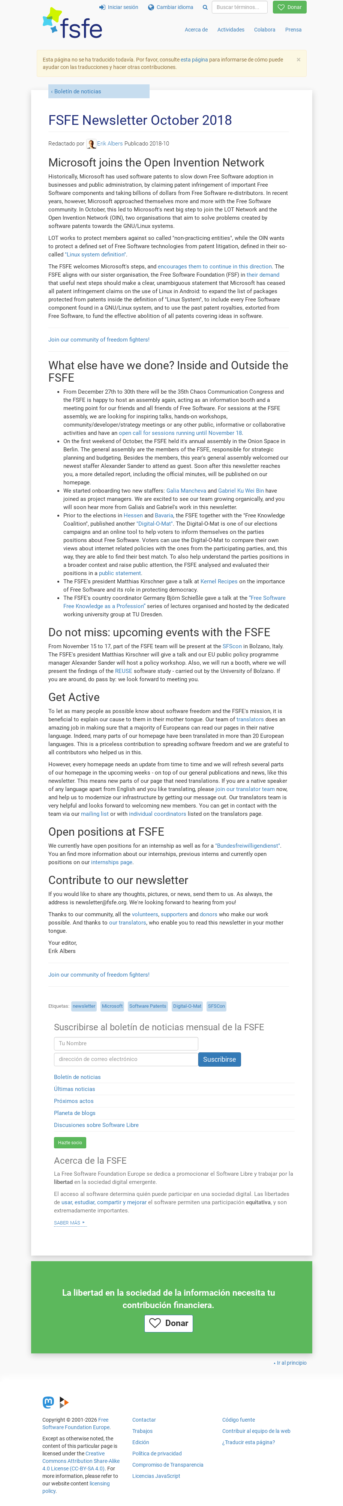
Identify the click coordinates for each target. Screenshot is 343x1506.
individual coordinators (157, 814)
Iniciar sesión (118, 7)
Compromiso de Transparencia (168, 1465)
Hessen (133, 515)
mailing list (95, 814)
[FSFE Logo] (72, 23)
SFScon (232, 646)
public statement (120, 573)
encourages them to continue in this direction (215, 266)
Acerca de (196, 30)
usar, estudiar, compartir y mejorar (104, 1202)
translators (250, 719)
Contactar (144, 1420)
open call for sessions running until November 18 (180, 433)
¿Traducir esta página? (248, 1442)
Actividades (230, 30)
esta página (195, 60)
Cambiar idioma (170, 7)
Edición (140, 1442)
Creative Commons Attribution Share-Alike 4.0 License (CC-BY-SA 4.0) (81, 1461)
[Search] (205, 7)
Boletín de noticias (77, 91)
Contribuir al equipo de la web (256, 1431)
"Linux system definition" (95, 254)
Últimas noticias (74, 1089)
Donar (290, 7)
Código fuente (238, 1420)
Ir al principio (292, 1363)
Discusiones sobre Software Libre (96, 1125)
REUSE (123, 671)
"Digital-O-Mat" (154, 523)
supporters (174, 914)
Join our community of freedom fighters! (99, 339)
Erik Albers (105, 143)
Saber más (67, 1222)
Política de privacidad (157, 1454)
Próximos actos (74, 1101)
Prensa (293, 30)
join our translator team (245, 789)
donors (208, 914)
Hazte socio (70, 1142)
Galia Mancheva (186, 490)
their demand (263, 274)
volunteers (145, 914)
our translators (127, 922)
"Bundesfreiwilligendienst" (247, 845)
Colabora (265, 30)
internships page (111, 862)
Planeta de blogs (75, 1113)
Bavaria (164, 515)
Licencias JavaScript (156, 1476)
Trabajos (142, 1431)
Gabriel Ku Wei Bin (241, 490)
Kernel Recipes (219, 581)
